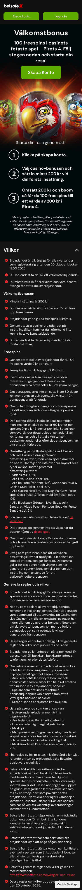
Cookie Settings (67, 884)
